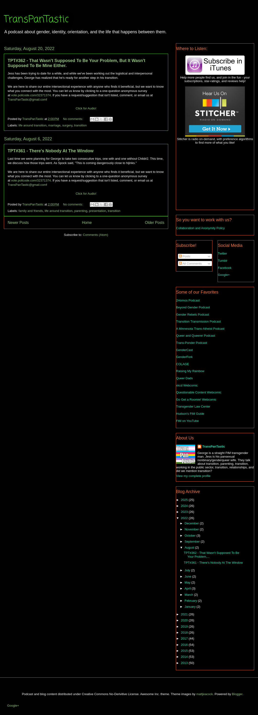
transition (80, 125)
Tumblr (222, 260)
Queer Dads (184, 378)
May (188, 582)
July (188, 570)
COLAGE (182, 364)
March (189, 594)
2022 (185, 518)
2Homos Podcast (188, 300)
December (192, 523)
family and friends (31, 211)
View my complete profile (193, 476)
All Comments (190, 263)
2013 (185, 663)
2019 (185, 626)
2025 (185, 500)
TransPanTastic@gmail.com (27, 99)
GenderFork (184, 357)
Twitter (222, 253)
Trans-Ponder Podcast (191, 343)
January (191, 606)
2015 (185, 651)
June (188, 576)
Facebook (224, 268)
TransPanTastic (36, 19)
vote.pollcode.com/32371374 (31, 95)
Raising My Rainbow (190, 371)
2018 (185, 632)
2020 (185, 620)
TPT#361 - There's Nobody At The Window (50, 150)
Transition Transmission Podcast (198, 321)
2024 (185, 506)
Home (87, 223)
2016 (185, 645)
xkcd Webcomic (187, 385)
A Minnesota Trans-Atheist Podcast (200, 328)
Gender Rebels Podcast (192, 314)
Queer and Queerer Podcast (195, 335)
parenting (80, 211)
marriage (54, 125)
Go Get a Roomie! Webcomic (196, 399)
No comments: (73, 119)
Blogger (237, 694)
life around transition (33, 125)
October (191, 535)
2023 (185, 512)
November (192, 529)
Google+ (224, 275)
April (188, 588)
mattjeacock (204, 694)
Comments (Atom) (95, 235)
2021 (185, 614)
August (190, 547)
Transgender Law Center (193, 406)
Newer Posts (18, 223)
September (193, 541)
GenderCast (184, 350)
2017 (185, 638)
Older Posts (154, 223)
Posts (184, 256)
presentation (97, 211)
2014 (185, 656)
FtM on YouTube (187, 421)
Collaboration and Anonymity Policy (200, 228)
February (191, 600)
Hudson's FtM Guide (190, 413)
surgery (67, 125)
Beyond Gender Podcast (193, 307)
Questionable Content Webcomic (198, 392)
